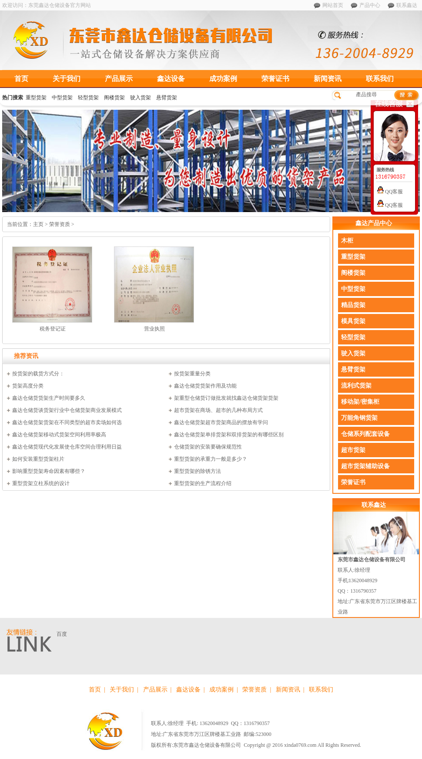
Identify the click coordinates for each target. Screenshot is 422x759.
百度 (62, 634)
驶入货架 (140, 97)
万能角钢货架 (359, 418)
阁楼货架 (114, 97)
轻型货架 (88, 97)
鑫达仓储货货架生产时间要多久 (48, 398)
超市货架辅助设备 (365, 466)
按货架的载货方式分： (38, 374)
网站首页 (332, 5)
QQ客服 (390, 192)
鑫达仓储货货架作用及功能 (205, 386)
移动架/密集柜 (360, 401)
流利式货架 (356, 385)
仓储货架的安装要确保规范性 (208, 447)
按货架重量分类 (192, 374)
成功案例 (223, 78)
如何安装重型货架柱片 (38, 459)
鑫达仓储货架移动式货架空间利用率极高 (59, 435)
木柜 (347, 240)
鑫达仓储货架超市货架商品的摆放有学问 (221, 422)
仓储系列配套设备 (365, 434)
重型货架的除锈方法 (197, 471)
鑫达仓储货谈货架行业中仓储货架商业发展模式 (67, 410)
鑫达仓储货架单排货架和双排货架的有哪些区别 (229, 435)
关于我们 (66, 78)
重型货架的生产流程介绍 (202, 483)
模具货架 (353, 321)
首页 (21, 78)
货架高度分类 (28, 386)
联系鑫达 (406, 5)
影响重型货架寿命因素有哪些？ (48, 471)
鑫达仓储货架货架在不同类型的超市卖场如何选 (67, 422)
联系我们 (380, 78)
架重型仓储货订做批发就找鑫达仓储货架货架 (226, 398)
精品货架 (353, 305)
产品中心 (369, 5)
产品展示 (119, 78)
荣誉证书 (275, 78)
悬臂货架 (166, 97)
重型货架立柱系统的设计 (41, 483)
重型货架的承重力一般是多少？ (210, 459)
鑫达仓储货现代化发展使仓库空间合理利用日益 (67, 447)
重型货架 (36, 97)
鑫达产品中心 (373, 223)
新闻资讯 (328, 78)
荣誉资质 (254, 689)
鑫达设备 (171, 78)
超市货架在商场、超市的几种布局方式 (218, 410)
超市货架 (353, 450)
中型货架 (62, 97)
